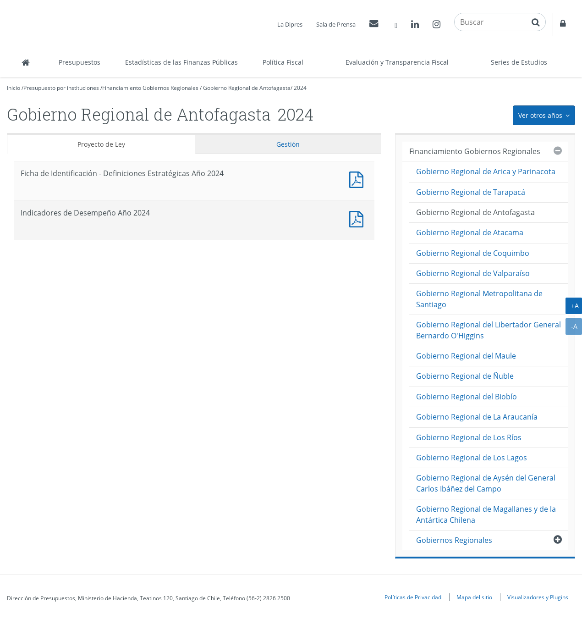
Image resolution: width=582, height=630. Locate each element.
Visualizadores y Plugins (537, 597)
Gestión (288, 144)
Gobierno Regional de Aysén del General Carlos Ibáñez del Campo (485, 483)
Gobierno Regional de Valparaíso (473, 273)
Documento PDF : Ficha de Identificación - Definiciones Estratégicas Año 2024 (358, 178)
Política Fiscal (283, 62)
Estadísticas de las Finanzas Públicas (181, 62)
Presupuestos (79, 62)
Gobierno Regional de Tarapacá (470, 192)
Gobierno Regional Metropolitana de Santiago (479, 298)
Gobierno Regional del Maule (466, 356)
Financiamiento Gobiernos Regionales (150, 88)
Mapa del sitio (474, 597)
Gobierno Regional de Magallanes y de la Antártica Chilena (486, 514)
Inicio (13, 88)
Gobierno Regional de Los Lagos (471, 458)
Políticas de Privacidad (412, 597)
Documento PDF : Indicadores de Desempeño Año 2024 (358, 218)
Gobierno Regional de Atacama (469, 232)
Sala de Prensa (336, 24)
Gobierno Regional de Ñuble (465, 376)
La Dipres (289, 24)
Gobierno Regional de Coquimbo (472, 253)
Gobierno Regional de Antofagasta (247, 88)
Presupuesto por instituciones (61, 88)
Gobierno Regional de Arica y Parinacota (485, 171)
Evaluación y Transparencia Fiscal (397, 62)
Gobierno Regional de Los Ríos (469, 437)
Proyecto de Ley (101, 144)
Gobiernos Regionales (454, 540)
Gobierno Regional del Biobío (466, 397)
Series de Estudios (519, 62)
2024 (300, 88)
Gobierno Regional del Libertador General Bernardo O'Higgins (488, 330)
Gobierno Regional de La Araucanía (477, 417)
